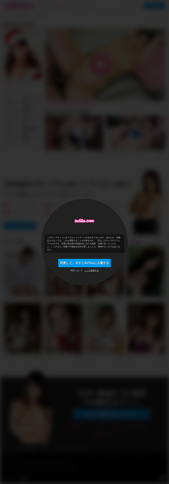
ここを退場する (91, 270)
